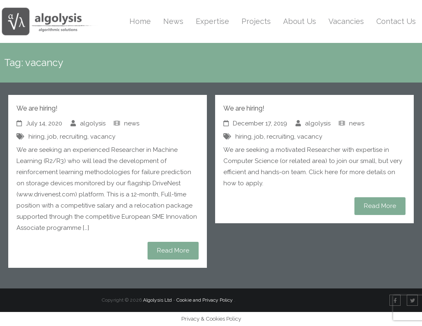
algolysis (93, 123)
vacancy (102, 136)
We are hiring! (36, 108)
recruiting (73, 136)
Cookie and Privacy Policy (205, 300)
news (131, 123)
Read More (173, 250)
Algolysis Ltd (157, 300)
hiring (36, 136)
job (52, 136)
